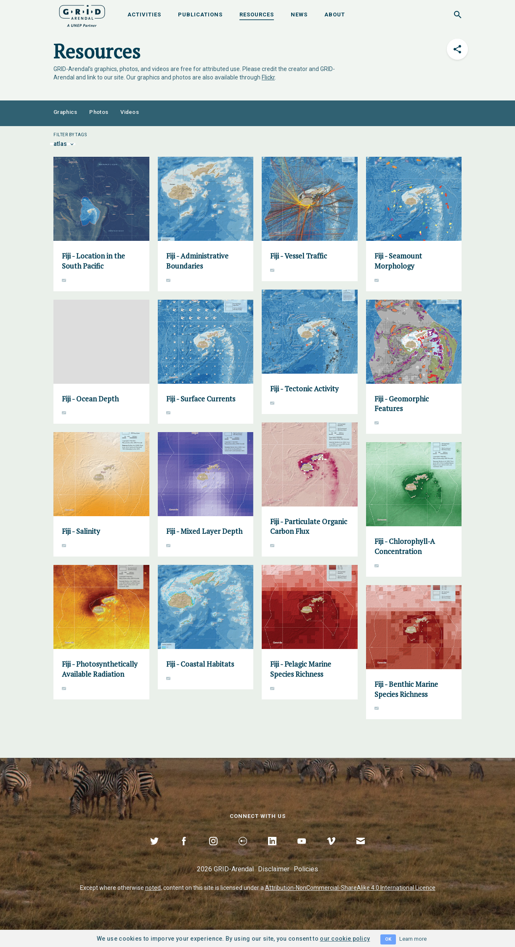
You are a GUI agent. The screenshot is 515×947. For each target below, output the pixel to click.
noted (153, 887)
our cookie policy (345, 938)
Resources (256, 14)
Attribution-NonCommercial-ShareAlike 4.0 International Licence (350, 887)
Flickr (268, 77)
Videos (129, 112)
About (334, 14)
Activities (144, 14)
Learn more (413, 939)
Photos (98, 112)
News (299, 14)
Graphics (65, 112)
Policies (306, 869)
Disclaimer (273, 869)
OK (388, 939)
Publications (200, 14)
